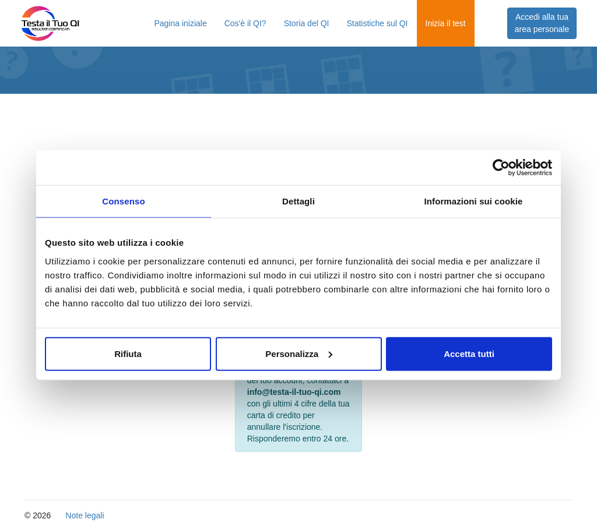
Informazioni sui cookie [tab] (473, 201)
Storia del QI (306, 23)
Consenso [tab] (123, 201)
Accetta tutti (469, 353)
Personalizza (298, 353)
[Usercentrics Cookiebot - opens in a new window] (501, 167)
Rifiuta (128, 353)
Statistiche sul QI (377, 23)
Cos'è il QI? (245, 23)
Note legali (84, 515)
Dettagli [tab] (298, 201)
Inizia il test (446, 23)
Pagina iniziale (180, 23)
